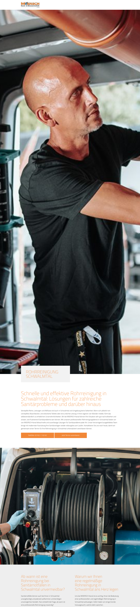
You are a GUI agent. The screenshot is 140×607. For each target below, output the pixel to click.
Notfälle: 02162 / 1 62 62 (37, 435)
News (108, 5)
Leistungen (79, 5)
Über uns (100, 5)
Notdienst (90, 5)
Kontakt (115, 5)
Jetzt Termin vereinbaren (71, 435)
